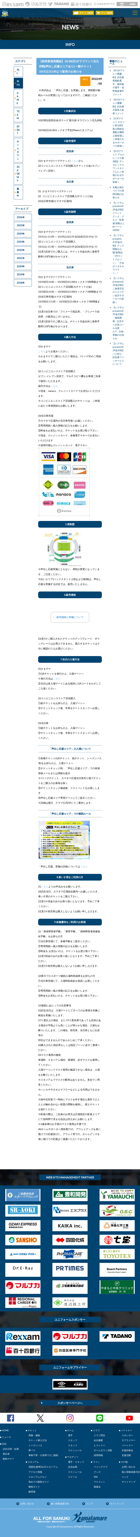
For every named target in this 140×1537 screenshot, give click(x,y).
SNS (96, 1476)
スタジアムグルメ (37, 1476)
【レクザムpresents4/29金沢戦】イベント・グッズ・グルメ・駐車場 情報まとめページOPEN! (119, 216)
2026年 (21, 217)
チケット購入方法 (37, 1440)
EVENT (18, 130)
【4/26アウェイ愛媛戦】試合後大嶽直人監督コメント (119, 106)
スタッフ (72, 1440)
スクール (72, 1476)
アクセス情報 (35, 1471)
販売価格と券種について (70, 617)
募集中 (18, 192)
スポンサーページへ (70, 1403)
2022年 (21, 250)
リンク (125, 1476)
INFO (18, 83)
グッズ (97, 1471)
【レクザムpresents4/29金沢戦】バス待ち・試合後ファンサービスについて (119, 353)
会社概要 (98, 1440)
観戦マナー (8, 1458)
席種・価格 (34, 1435)
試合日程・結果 (11, 1448)
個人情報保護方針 (131, 1471)
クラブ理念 (99, 1435)
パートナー (127, 1445)
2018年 (21, 282)
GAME (18, 98)
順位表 (6, 1453)
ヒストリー (99, 1445)
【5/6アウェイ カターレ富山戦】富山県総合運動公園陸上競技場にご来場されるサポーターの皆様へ (119, 132)
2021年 (21, 258)
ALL (18, 71)
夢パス (31, 1450)
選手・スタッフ (76, 1461)
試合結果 (72, 1466)
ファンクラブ (100, 1466)
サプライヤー (128, 1440)
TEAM (18, 115)
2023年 (21, 241)
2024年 (21, 233)
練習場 (31, 1491)
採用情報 (98, 1455)
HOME (5, 1430)
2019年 (21, 274)
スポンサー (127, 1435)
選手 (70, 1435)
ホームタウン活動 (103, 1450)
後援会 (97, 1486)
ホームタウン (18, 150)
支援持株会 (127, 1450)
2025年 (21, 225)
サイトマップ (128, 1481)
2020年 (21, 266)
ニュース (6, 1437)
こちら (74, 160)
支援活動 (126, 1455)
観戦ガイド (34, 1486)
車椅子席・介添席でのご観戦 (43, 1455)
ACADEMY (18, 173)
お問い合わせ (128, 1466)
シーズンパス (35, 1445)
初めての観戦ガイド (38, 1481)
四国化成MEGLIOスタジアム (43, 1466)
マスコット (99, 1481)
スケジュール (75, 1450)
